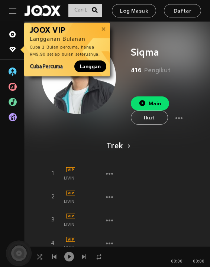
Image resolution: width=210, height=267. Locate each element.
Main (150, 103)
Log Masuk (134, 11)
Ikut (149, 118)
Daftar (182, 11)
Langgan (90, 66)
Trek (116, 146)
